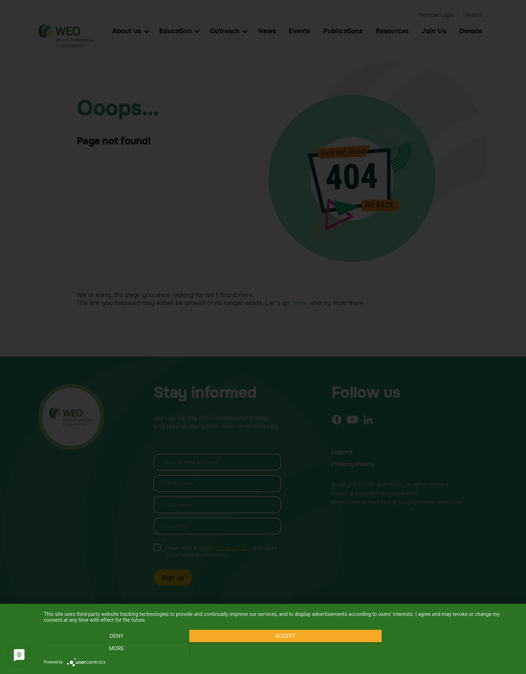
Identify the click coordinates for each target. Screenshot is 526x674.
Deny (115, 649)
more (447, 649)
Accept (281, 649)
